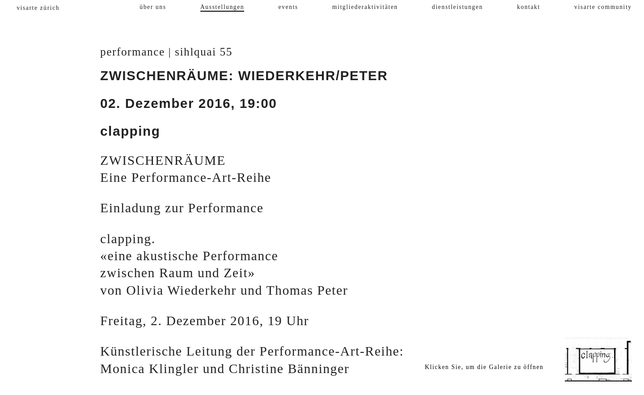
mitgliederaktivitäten (365, 7)
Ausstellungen (222, 7)
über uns (153, 7)
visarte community (603, 7)
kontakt (528, 7)
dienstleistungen (457, 7)
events (288, 7)
